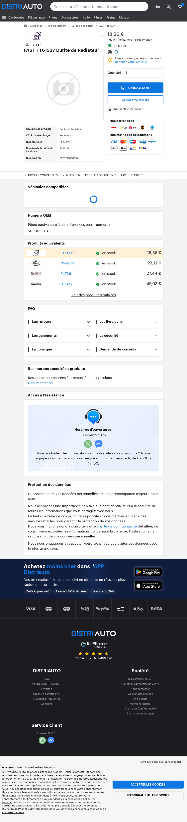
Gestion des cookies (140, 693)
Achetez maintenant (135, 100)
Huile (86, 17)
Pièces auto (36, 17)
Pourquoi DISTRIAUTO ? (46, 683)
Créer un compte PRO (46, 693)
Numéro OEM (71, 175)
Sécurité (137, 175)
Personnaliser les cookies (148, 795)
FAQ (123, 175)
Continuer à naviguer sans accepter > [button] (161, 761)
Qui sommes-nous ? (140, 678)
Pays (46, 678)
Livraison (46, 688)
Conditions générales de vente (140, 683)
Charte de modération (140, 713)
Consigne (47, 703)
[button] (157, 6)
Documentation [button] (40, 382)
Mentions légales (140, 703)
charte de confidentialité (117, 526)
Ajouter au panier (135, 88)
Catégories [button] (16, 17)
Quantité (114, 72)
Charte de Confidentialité (140, 708)
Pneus (53, 17)
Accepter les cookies (148, 784)
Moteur (124, 17)
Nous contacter (140, 688)
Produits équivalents (100, 175)
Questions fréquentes (46, 698)
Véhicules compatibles (41, 175)
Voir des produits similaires (93, 294)
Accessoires (69, 17)
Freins (111, 17)
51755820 (39, 231)
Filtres (98, 17)
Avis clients (140, 698)
